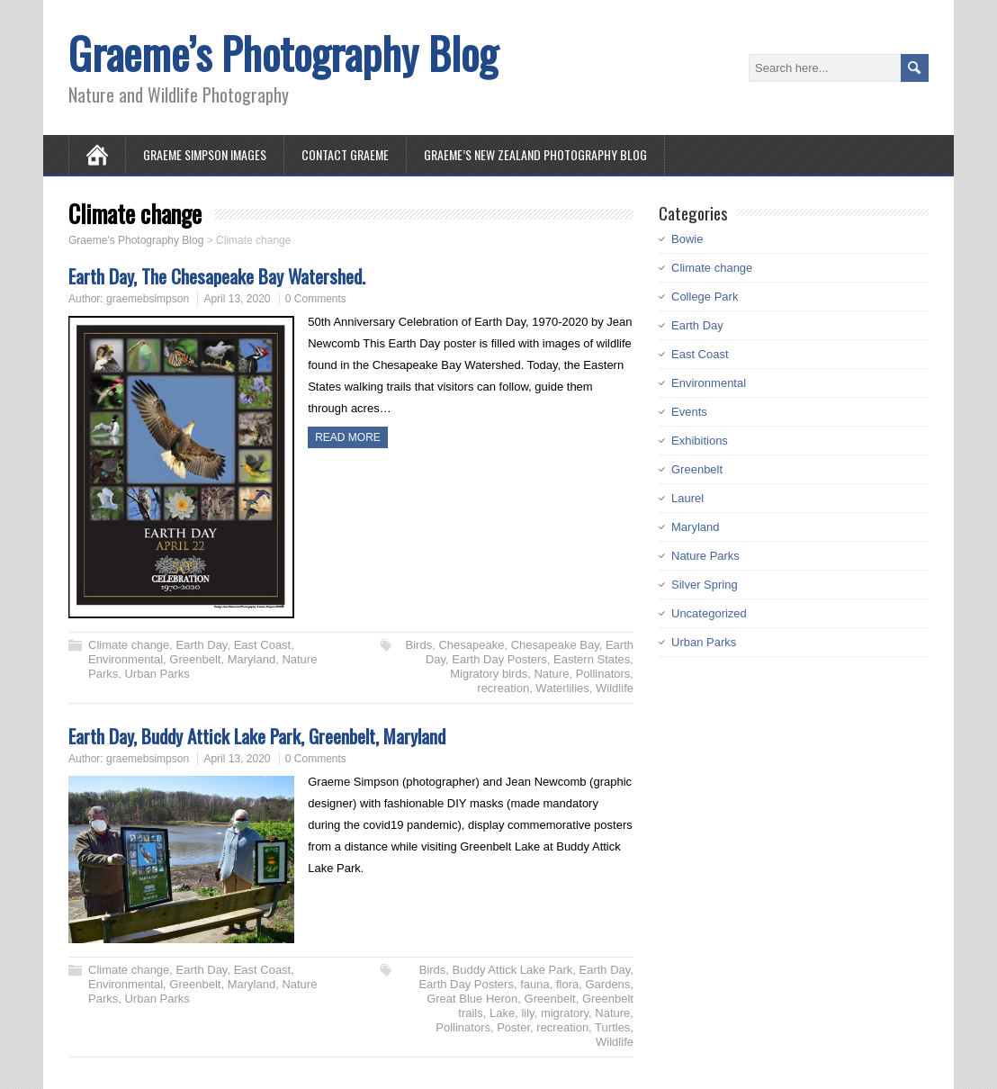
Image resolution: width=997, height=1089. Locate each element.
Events (689, 411)
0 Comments (315, 298)
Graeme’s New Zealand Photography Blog (535, 154)
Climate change (128, 645)
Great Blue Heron (472, 998)
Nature (551, 673)
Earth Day (202, 645)
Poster (513, 1027)
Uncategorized (709, 613)
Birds (419, 645)
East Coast (263, 645)
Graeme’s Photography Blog (283, 53)
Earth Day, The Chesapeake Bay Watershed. (216, 276)
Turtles (612, 1027)
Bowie (687, 239)
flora (567, 984)
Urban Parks (156, 673)
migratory (564, 1013)
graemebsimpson (147, 298)
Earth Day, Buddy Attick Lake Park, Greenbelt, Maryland (256, 736)
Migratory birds (488, 673)
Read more (348, 437)
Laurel (687, 498)
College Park (704, 296)
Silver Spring (704, 584)
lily (527, 1013)
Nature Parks (705, 555)
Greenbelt (194, 659)
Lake (502, 1013)
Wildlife (614, 688)
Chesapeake (471, 645)
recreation (503, 688)
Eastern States (591, 659)
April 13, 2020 (236, 298)
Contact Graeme (345, 154)
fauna (535, 984)
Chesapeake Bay (555, 645)
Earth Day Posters (499, 659)
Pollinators (603, 673)
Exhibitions (699, 440)
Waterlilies (561, 688)
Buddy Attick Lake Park (513, 969)
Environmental (125, 659)
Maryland (251, 659)
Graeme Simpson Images (204, 154)
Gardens (607, 984)
